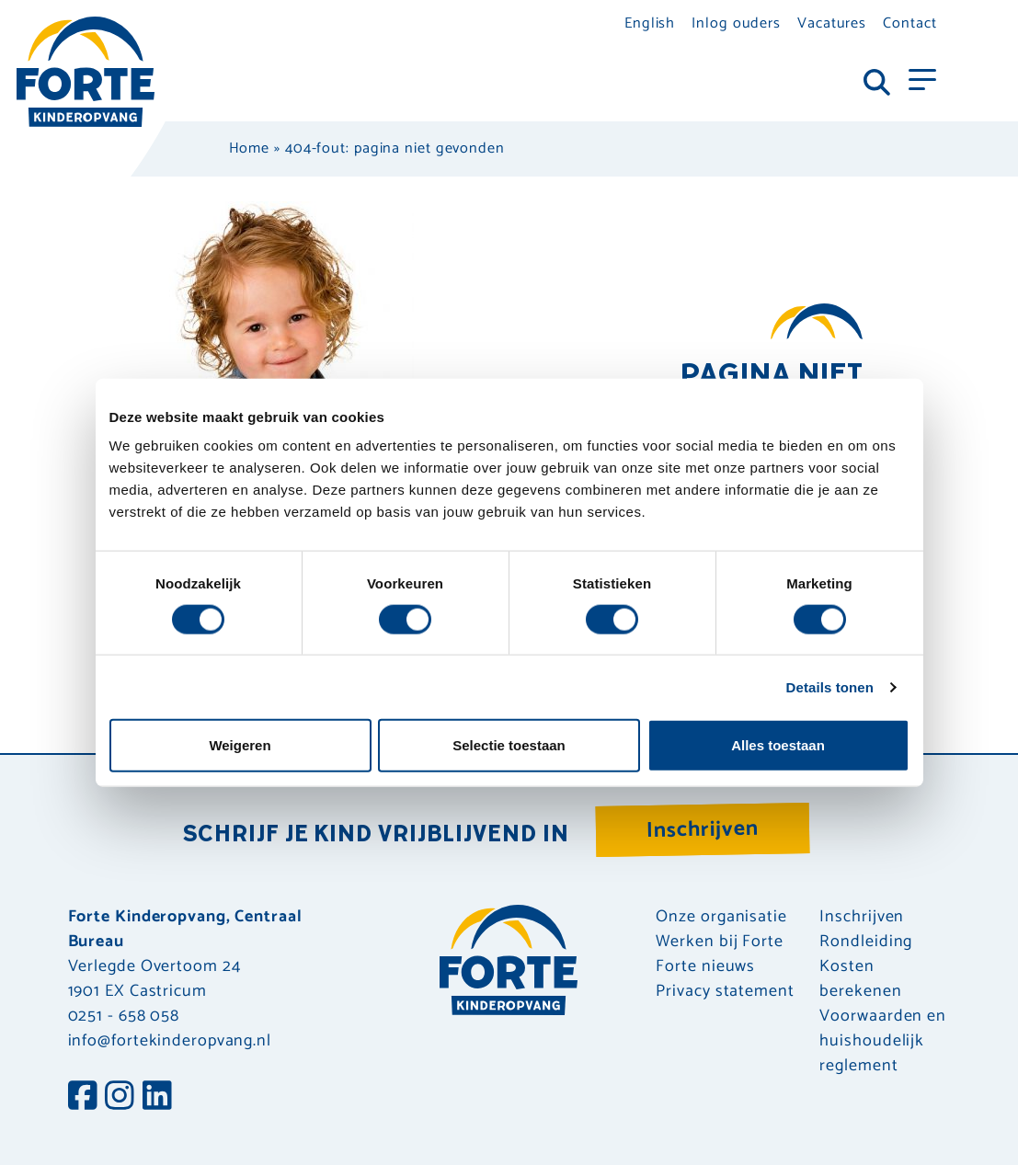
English (649, 23)
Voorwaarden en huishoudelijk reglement (882, 1041)
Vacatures (831, 23)
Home (249, 148)
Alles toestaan (778, 745)
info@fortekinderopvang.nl (170, 1041)
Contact (909, 23)
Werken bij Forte (719, 942)
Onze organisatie (721, 917)
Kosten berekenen (860, 979)
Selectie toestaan (509, 745)
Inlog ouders (736, 23)
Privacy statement (725, 991)
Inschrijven (703, 830)
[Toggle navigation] (922, 78)
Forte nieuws (705, 966)
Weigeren (239, 745)
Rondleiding (865, 942)
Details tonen (830, 686)
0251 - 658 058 (124, 1016)
